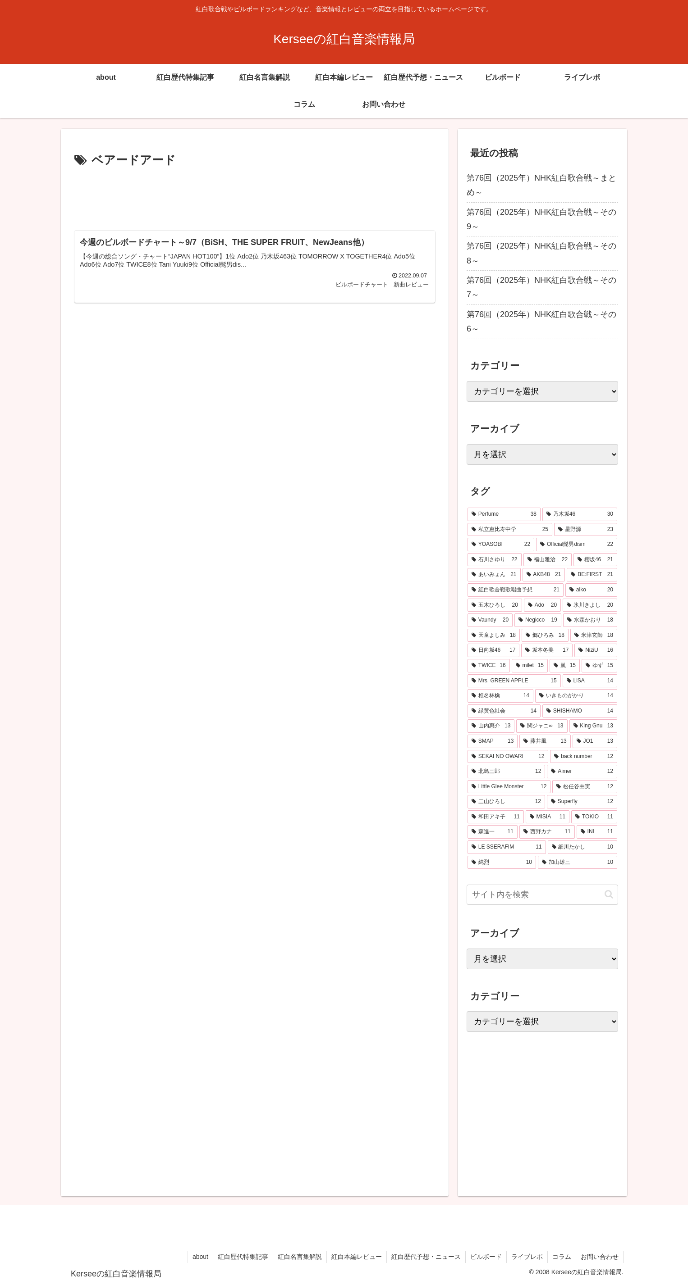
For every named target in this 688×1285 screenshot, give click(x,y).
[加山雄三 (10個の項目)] (577, 862)
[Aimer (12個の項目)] (582, 771)
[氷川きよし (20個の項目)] (590, 605)
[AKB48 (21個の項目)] (544, 574)
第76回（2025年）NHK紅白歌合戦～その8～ (541, 253)
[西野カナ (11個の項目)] (547, 832)
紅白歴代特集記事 (243, 1256)
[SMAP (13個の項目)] (493, 741)
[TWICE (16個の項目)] (489, 665)
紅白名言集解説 (300, 1256)
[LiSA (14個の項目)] (590, 681)
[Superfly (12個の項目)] (582, 801)
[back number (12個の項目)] (583, 756)
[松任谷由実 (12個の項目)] (584, 787)
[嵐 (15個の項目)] (565, 665)
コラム (561, 1256)
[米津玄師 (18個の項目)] (593, 635)
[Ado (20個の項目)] (542, 605)
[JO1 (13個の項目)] (595, 741)
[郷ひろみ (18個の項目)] (545, 635)
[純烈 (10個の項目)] (502, 862)
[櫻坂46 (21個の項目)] (595, 560)
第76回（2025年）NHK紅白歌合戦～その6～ (541, 321)
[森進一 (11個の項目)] (493, 832)
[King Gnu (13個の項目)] (593, 726)
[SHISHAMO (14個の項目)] (579, 711)
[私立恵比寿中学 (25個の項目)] (510, 529)
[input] (542, 895)
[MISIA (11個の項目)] (547, 817)
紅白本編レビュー (356, 1256)
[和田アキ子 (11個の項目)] (496, 817)
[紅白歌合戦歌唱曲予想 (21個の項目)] (516, 590)
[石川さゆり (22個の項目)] (495, 560)
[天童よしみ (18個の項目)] (494, 635)
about (200, 1256)
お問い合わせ (600, 1256)
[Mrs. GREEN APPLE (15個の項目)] (514, 681)
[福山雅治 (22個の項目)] (547, 560)
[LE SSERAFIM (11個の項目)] (507, 847)
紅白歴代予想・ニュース (426, 1256)
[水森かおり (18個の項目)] (590, 620)
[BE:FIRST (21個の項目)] (592, 574)
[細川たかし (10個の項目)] (582, 847)
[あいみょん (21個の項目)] (494, 574)
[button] (609, 894)
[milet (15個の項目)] (530, 665)
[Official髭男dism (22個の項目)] (576, 544)
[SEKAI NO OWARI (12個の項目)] (508, 756)
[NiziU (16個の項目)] (595, 650)
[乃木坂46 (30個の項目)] (579, 514)
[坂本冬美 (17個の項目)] (547, 650)
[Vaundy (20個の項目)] (490, 620)
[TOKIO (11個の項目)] (594, 817)
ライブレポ (527, 1256)
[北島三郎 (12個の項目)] (506, 771)
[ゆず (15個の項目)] (599, 665)
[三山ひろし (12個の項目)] (506, 801)
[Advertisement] (254, 195)
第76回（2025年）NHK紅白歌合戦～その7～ (541, 287)
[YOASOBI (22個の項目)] (501, 544)
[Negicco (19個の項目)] (537, 620)
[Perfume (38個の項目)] (504, 514)
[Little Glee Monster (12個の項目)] (509, 787)
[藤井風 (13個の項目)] (544, 741)
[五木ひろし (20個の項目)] (495, 605)
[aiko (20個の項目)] (591, 590)
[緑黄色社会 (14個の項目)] (504, 711)
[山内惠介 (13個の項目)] (491, 726)
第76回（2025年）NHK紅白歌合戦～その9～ (541, 219)
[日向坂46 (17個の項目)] (493, 650)
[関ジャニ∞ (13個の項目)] (541, 726)
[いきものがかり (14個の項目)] (576, 696)
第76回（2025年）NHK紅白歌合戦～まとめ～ (541, 185)
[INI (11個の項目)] (597, 832)
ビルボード (486, 1256)
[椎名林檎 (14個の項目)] (500, 696)
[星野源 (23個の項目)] (585, 529)
